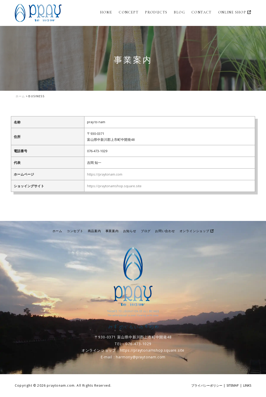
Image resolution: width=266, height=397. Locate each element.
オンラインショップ (196, 231)
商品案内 (94, 231)
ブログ (146, 231)
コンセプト (75, 231)
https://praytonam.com (104, 174)
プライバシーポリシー (206, 385)
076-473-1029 (138, 343)
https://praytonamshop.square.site (114, 186)
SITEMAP (233, 385)
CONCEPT (128, 12)
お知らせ (129, 231)
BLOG (179, 12)
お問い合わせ (165, 231)
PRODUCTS (156, 12)
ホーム (57, 231)
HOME (106, 12)
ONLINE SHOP (234, 12)
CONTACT (201, 12)
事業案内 (112, 231)
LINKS (247, 385)
